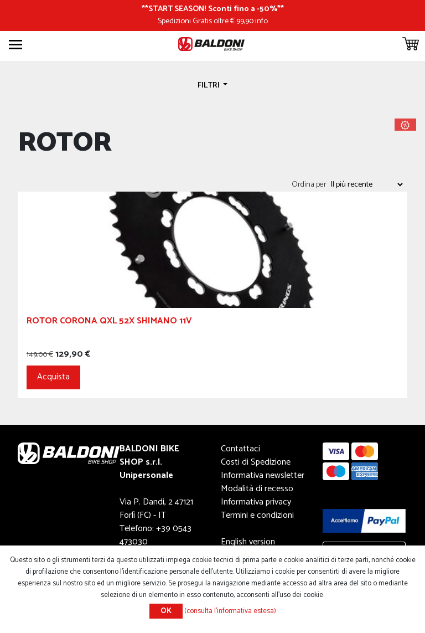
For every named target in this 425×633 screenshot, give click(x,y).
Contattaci (240, 448)
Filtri (209, 85)
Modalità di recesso (257, 488)
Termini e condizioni (257, 515)
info (261, 21)
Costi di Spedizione (256, 462)
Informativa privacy (256, 502)
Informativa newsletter (262, 475)
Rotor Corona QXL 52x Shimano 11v (109, 322)
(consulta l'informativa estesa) (230, 611)
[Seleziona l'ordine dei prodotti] (366, 184)
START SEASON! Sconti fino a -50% (212, 9)
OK (166, 611)
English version (248, 541)
